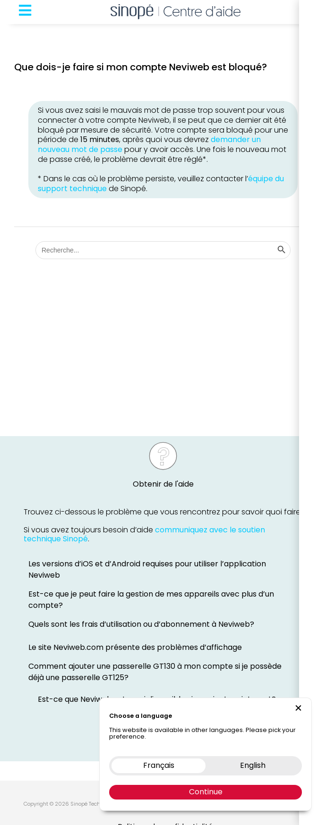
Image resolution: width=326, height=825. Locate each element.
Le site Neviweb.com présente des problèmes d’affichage (135, 647)
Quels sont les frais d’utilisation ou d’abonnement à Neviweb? (141, 624)
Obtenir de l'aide (163, 484)
